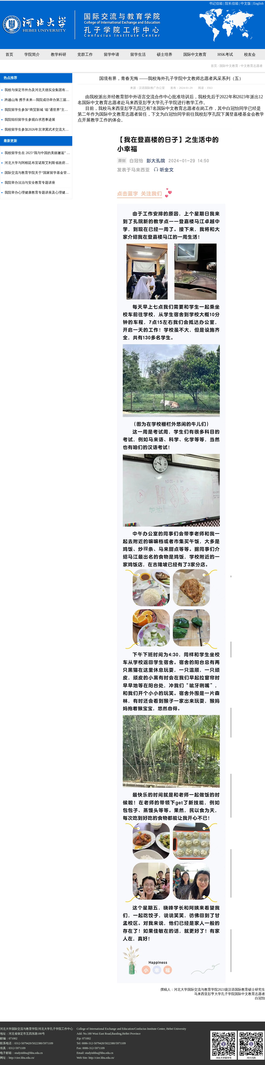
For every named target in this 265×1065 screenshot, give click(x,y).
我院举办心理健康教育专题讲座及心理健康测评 (40, 192)
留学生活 (138, 54)
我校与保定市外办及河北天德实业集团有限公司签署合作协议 (50, 90)
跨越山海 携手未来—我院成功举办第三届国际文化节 (44, 100)
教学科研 (58, 54)
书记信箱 (216, 3)
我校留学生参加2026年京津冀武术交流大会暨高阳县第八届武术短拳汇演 (59, 129)
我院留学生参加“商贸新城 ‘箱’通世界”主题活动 (40, 110)
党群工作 (85, 54)
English (258, 3)
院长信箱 (231, 3)
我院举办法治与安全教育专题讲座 (30, 182)
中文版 (246, 3)
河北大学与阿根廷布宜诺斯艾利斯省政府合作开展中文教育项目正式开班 (59, 163)
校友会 (250, 54)
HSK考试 (225, 54)
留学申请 (111, 54)
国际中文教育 (194, 54)
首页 (9, 54)
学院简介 (32, 54)
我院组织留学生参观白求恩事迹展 (30, 119)
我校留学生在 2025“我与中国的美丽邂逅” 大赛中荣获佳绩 (47, 153)
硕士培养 (164, 54)
